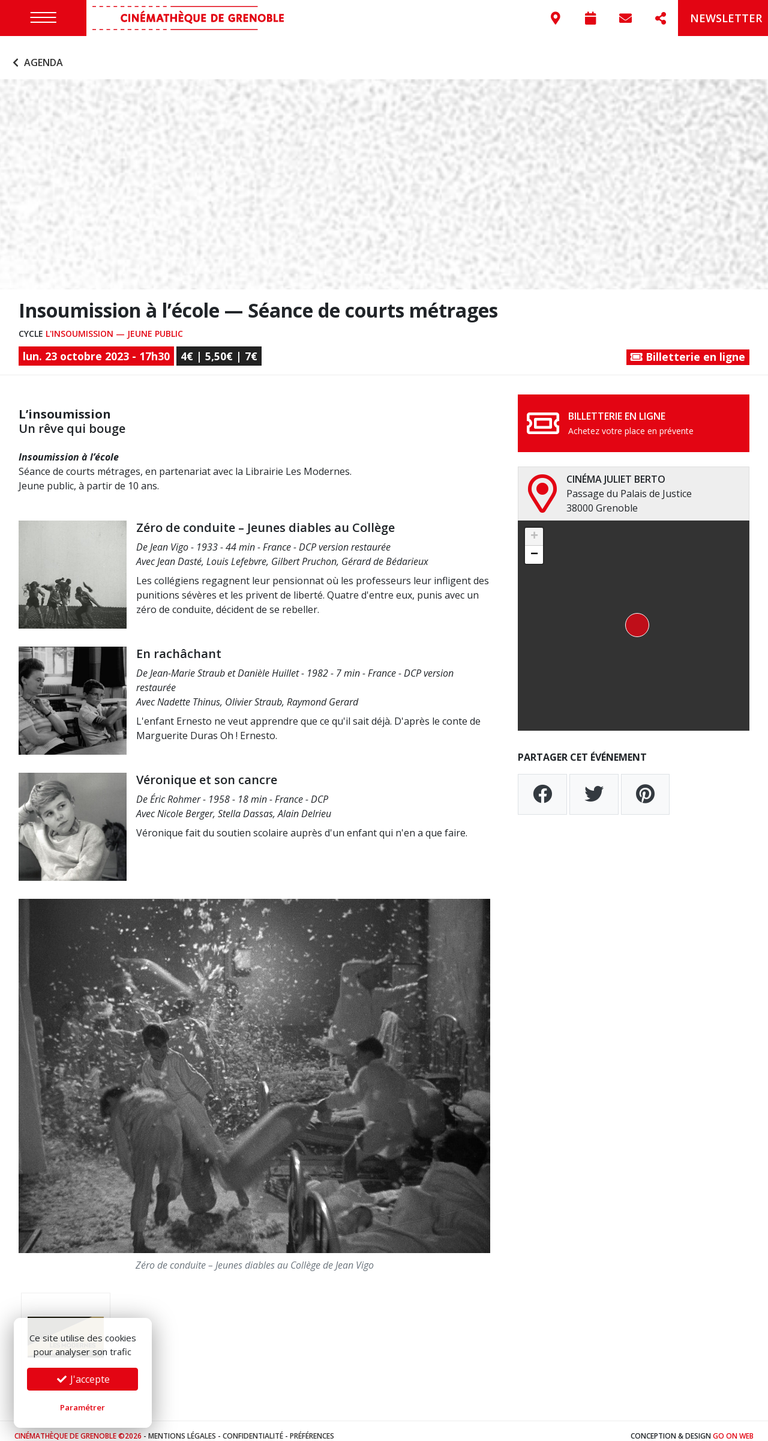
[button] (633, 616)
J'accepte (83, 1379)
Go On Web (733, 1426)
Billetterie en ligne (688, 347)
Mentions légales (182, 1426)
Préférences (312, 1426)
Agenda (36, 52)
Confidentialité (253, 1426)
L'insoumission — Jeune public (114, 323)
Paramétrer (82, 1407)
